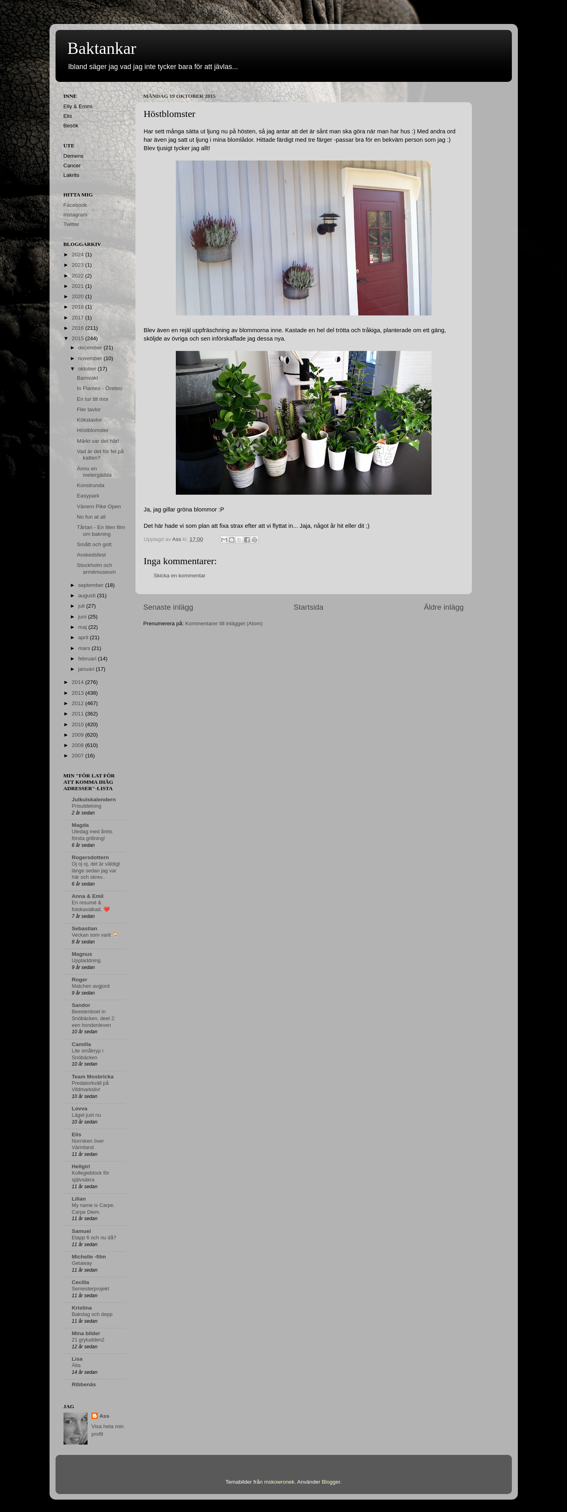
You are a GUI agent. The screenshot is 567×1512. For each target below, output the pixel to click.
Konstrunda (90, 485)
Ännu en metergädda (94, 472)
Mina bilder (86, 1333)
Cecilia (81, 1282)
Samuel (81, 1231)
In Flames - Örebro (99, 388)
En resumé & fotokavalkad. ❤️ (91, 906)
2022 (78, 276)
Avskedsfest (91, 555)
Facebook (75, 205)
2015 (78, 338)
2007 (78, 756)
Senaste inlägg (168, 607)
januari (87, 669)
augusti (87, 595)
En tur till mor (93, 399)
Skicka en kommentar (180, 576)
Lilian (79, 1199)
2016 (78, 328)
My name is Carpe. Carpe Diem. (93, 1208)
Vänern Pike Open (99, 506)
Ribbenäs (84, 1384)
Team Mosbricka (93, 1077)
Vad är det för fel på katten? (100, 454)
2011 (78, 714)
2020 (78, 296)
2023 (78, 265)
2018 (78, 307)
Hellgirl (81, 1166)
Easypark (88, 496)
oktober (88, 369)
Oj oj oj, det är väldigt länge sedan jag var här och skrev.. (96, 870)
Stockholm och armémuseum (96, 568)
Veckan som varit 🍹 (95, 935)
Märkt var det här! (98, 441)
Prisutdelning (86, 806)
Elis (77, 1134)
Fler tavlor (89, 409)
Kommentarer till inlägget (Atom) (224, 623)
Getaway (82, 1263)
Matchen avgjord (91, 986)
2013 (78, 693)
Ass (104, 1416)
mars (85, 648)
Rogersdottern (90, 857)
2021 (78, 286)
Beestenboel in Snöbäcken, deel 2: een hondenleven (94, 1018)
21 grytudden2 (88, 1340)
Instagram (76, 215)
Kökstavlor (89, 420)
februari (88, 659)
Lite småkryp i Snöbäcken (87, 1054)
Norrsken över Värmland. (88, 1144)
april (84, 637)
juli (82, 606)
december (91, 348)
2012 (78, 703)
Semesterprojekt (90, 1289)
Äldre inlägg (444, 607)
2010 (78, 724)
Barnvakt (87, 378)
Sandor (81, 1005)
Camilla (81, 1044)
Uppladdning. (87, 960)
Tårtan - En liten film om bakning (101, 530)
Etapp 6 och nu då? (94, 1238)
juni (83, 617)
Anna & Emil (88, 896)
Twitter (72, 224)
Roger (80, 980)
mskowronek (279, 1482)
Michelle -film (89, 1257)
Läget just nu (86, 1115)
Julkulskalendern (94, 800)
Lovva (80, 1109)
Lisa (77, 1359)
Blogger (331, 1482)
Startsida (309, 607)
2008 (78, 745)
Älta (76, 1365)
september (91, 585)
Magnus (82, 954)
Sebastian (84, 928)
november (91, 358)
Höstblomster (93, 430)
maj (83, 627)
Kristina (82, 1308)
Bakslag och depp (92, 1314)
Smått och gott (94, 544)
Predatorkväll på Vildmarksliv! (90, 1086)
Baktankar (102, 48)
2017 (78, 318)
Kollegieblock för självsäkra (90, 1176)
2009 (78, 735)
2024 (78, 255)
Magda (80, 825)
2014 (78, 682)
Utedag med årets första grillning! (92, 834)
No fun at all (91, 517)
